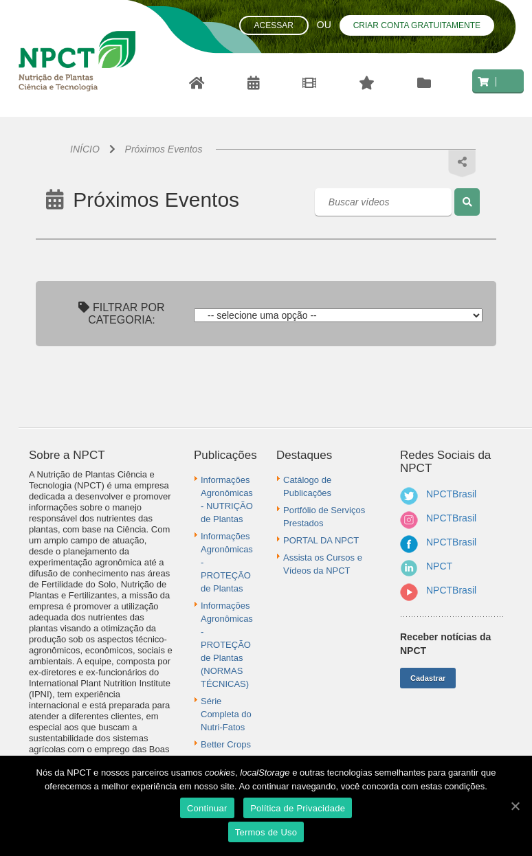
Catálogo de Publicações (307, 486)
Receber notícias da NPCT (445, 643)
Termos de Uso (266, 832)
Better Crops (226, 744)
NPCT (439, 566)
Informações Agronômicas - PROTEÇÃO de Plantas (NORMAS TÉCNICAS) (227, 644)
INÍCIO (85, 149)
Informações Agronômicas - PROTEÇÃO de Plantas (227, 562)
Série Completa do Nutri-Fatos (226, 714)
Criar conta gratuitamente (416, 25)
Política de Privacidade (297, 808)
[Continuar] (515, 806)
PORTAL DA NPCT (321, 540)
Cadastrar (427, 678)
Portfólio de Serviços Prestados (324, 516)
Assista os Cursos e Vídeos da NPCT (322, 564)
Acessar (273, 25)
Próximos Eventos (164, 149)
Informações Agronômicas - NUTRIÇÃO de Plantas (227, 499)
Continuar (207, 808)
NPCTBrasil (451, 493)
